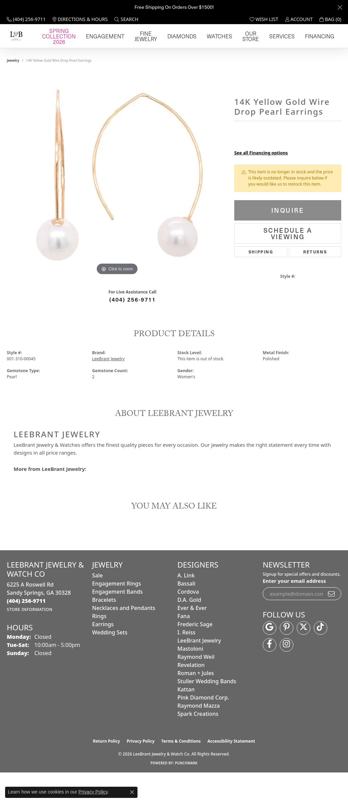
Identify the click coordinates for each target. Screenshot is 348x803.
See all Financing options (261, 183)
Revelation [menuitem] (191, 695)
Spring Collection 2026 (121, 51)
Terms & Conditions (181, 771)
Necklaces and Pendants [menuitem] (123, 638)
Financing (325, 51)
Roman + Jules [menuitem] (196, 703)
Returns (315, 282)
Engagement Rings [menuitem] (116, 613)
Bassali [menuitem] (187, 613)
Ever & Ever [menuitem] (192, 638)
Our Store (275, 51)
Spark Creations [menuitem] (198, 744)
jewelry (13, 90)
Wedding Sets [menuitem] (109, 662)
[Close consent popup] (132, 792)
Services (300, 51)
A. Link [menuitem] (186, 605)
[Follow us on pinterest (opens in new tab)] (286, 658)
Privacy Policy (140, 771)
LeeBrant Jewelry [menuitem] (199, 670)
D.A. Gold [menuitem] (189, 630)
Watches (250, 51)
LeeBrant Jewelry (108, 389)
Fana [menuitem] (184, 646)
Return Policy (106, 771)
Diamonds (226, 51)
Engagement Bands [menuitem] (117, 622)
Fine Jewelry (197, 51)
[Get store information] (30, 640)
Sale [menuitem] (97, 605)
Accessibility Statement (231, 771)
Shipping (261, 282)
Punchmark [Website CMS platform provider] (186, 793)
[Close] (339, 7)
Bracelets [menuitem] (104, 630)
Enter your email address (294, 611)
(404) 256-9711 (132, 329)
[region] (117, 205)
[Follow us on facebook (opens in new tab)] (269, 675)
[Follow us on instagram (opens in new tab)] (286, 675)
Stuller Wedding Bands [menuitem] (207, 711)
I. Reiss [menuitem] (187, 662)
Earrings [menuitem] (103, 654)
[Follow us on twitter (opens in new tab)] (303, 658)
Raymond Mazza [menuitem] (199, 736)
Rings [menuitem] (99, 646)
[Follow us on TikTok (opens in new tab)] (320, 658)
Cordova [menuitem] (188, 622)
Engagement (165, 51)
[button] (126, 19)
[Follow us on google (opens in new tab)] (269, 658)
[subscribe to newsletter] (332, 623)
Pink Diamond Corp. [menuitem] (203, 727)
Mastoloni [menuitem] (190, 679)
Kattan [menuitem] (186, 719)
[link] (26, 19)
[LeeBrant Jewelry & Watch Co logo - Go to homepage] (44, 51)
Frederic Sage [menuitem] (195, 654)
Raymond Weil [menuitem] (196, 687)
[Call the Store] (26, 631)
